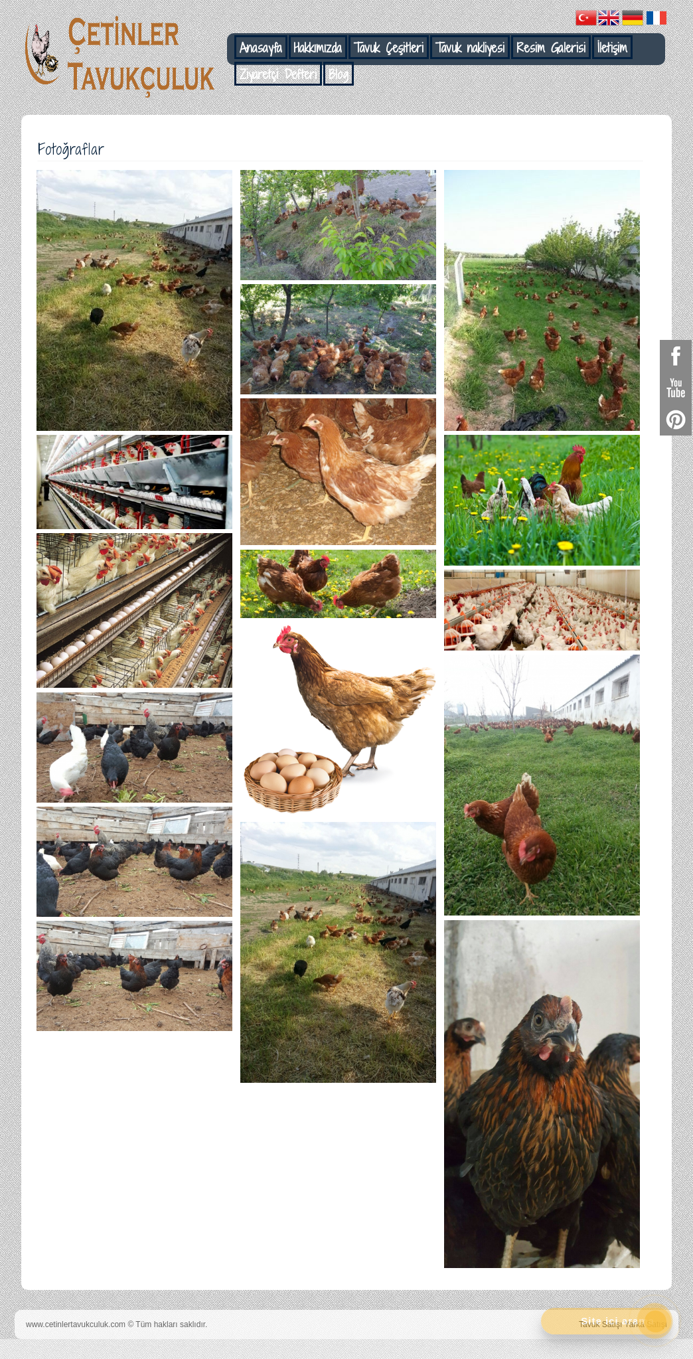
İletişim (612, 47)
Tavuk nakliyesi (469, 47)
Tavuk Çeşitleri (389, 47)
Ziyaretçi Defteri (278, 74)
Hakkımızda (318, 47)
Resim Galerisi (550, 47)
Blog (338, 74)
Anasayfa (261, 47)
